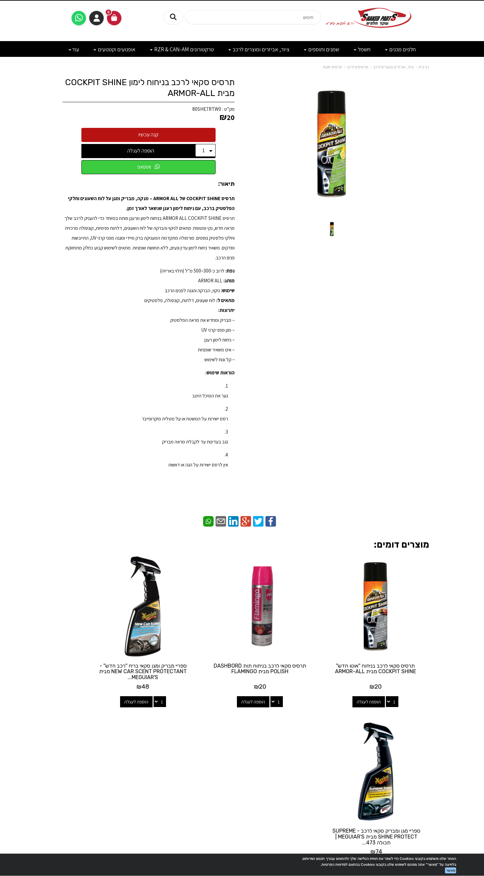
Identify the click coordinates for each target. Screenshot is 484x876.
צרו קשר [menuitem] (421, 743)
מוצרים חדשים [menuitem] (416, 729)
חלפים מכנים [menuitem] (400, 49)
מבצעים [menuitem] (422, 757)
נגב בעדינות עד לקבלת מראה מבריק (195, 441)
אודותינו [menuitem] (422, 750)
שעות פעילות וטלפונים (114, 711)
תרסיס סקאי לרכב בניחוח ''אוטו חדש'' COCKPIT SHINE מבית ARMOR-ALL (386, 650)
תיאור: (226, 184)
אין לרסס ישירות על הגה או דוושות (198, 465)
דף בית (424, 66)
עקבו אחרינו (242, 711)
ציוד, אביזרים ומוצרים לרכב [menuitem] (258, 49)
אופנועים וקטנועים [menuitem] (115, 49)
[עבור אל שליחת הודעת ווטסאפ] (79, 18)
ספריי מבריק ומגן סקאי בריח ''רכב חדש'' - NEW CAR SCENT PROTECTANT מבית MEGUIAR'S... (194, 653)
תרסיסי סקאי (332, 66)
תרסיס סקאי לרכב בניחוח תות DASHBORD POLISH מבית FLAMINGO (290, 650)
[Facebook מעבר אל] (255, 737)
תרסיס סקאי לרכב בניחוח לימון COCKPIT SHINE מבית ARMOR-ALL (150, 87)
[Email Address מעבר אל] (233, 737)
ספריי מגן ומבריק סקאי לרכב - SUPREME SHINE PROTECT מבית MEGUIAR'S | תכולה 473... (98, 650)
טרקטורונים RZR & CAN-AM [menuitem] (182, 49)
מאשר (450, 870)
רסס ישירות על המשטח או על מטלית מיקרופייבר (185, 418)
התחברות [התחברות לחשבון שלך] (96, 18)
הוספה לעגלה (140, 150)
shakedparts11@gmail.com (116, 751)
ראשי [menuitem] (424, 736)
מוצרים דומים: (401, 544)
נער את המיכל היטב (210, 395)
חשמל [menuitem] (362, 49)
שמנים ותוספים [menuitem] (321, 49)
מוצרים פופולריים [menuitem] (414, 722)
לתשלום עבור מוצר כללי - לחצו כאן (128, 769)
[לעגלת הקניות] (114, 18)
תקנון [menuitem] (424, 764)
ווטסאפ (148, 166)
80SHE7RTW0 (206, 109)
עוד (74, 49)
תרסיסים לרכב (357, 66)
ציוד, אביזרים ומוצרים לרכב (393, 66)
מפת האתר (412, 714)
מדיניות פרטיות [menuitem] (415, 771)
